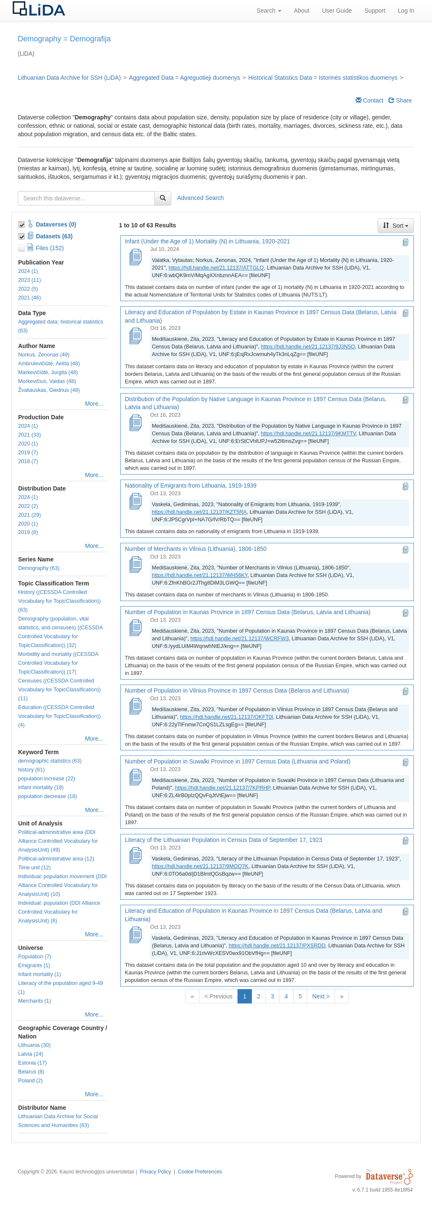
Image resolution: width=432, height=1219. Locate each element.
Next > (320, 996)
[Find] (162, 198)
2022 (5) (28, 289)
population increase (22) (46, 779)
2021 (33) (29, 435)
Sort (395, 225)
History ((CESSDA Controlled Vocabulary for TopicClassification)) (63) (59, 601)
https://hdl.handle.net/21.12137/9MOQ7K (200, 866)
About (302, 10)
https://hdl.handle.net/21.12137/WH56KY (200, 575)
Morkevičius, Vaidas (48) (47, 381)
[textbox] (86, 198)
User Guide (337, 10)
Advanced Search (200, 197)
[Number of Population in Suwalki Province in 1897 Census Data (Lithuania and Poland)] (135, 778)
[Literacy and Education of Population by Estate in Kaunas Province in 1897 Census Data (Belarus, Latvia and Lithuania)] (135, 336)
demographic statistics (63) (50, 761)
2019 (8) (28, 532)
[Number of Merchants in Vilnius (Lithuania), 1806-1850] (135, 565)
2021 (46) (29, 298)
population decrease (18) (47, 796)
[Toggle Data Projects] (22, 235)
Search (268, 10)
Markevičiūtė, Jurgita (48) (48, 372)
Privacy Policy (155, 1172)
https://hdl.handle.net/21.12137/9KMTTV (308, 434)
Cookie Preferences (200, 1172)
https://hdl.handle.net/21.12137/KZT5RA (199, 512)
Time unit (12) (34, 868)
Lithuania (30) (34, 1045)
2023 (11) (29, 280)
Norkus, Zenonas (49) (44, 355)
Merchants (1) (34, 1001)
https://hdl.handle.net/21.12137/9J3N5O (308, 347)
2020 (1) (28, 444)
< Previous (219, 996)
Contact (369, 100)
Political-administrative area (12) (56, 859)
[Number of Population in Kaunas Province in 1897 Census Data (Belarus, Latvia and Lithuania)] (135, 628)
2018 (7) (28, 461)
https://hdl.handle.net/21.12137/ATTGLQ (216, 268)
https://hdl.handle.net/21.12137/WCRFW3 (239, 639)
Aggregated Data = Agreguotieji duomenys (184, 77)
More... (94, 403)
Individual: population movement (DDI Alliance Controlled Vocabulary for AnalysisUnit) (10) (62, 885)
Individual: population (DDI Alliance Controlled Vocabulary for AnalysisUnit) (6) (59, 912)
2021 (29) (29, 515)
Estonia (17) (32, 1063)
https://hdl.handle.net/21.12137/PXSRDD (277, 946)
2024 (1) (28, 271)
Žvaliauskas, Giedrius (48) (49, 390)
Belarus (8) (31, 1072)
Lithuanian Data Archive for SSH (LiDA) (69, 77)
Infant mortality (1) (39, 974)
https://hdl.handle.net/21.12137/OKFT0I (226, 717)
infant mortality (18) (41, 787)
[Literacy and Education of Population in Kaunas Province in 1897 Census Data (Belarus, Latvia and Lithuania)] (135, 935)
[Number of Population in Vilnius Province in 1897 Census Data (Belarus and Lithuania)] (135, 707)
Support (374, 10)
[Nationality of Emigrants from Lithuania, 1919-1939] (135, 502)
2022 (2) (28, 506)
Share (400, 100)
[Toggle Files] (22, 246)
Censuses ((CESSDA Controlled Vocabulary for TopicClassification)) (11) (59, 689)
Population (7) (34, 957)
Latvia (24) (30, 1054)
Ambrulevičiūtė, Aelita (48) (49, 364)
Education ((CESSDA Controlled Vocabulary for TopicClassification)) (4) (59, 716)
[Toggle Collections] (22, 223)
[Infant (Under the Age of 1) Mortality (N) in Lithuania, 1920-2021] (135, 258)
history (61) (31, 770)
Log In (406, 10)
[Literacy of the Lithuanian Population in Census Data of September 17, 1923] (135, 856)
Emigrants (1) (34, 965)
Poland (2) (30, 1081)
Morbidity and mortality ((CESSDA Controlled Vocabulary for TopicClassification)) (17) (58, 663)
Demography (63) (38, 568)
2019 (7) (28, 453)
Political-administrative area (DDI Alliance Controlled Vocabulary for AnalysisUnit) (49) (58, 841)
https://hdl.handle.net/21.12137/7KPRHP (222, 788)
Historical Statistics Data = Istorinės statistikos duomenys (323, 77)
